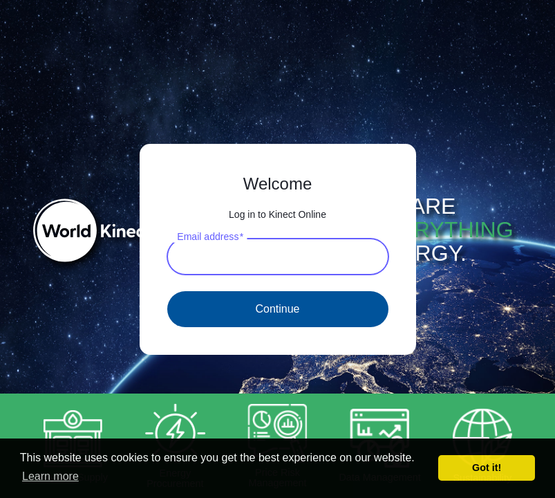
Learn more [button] (50, 476)
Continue (277, 309)
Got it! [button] (486, 467)
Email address (210, 236)
